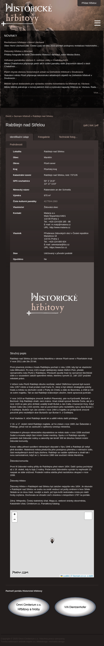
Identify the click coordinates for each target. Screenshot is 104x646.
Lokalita (17, 151)
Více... (97, 92)
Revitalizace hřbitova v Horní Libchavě (24, 42)
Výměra (17, 195)
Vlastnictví (18, 207)
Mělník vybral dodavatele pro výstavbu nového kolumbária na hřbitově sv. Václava (46, 83)
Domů (9, 116)
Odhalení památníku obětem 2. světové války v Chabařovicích (36, 60)
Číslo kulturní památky (24, 201)
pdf (96, 125)
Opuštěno (18, 259)
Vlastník (17, 233)
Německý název (21, 189)
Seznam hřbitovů (22, 116)
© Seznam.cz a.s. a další (82, 576)
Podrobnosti (16, 144)
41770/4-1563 (50, 201)
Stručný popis (18, 353)
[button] (52, 541)
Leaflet (65, 576)
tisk (91, 125)
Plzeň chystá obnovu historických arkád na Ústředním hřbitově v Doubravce (43, 72)
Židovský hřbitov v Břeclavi (18, 51)
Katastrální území (22, 175)
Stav (15, 253)
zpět (85, 125)
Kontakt (17, 213)
